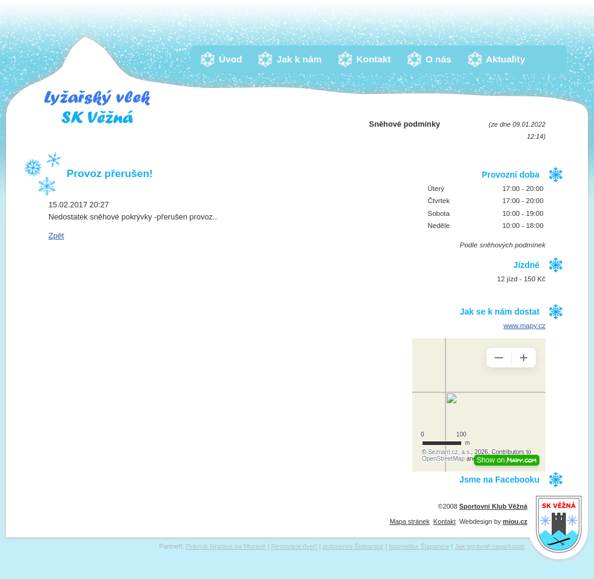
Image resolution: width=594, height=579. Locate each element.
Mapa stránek (410, 521)
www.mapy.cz (524, 325)
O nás (441, 59)
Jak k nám (301, 59)
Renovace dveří (294, 546)
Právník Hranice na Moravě (226, 546)
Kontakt (376, 59)
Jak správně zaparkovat (489, 546)
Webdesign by (493, 521)
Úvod (233, 59)
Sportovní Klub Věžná (493, 506)
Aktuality (509, 59)
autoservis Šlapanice (352, 546)
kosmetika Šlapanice (419, 546)
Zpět (56, 235)
